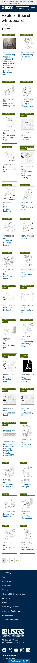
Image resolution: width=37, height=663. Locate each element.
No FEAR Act (6, 598)
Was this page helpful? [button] (19, 661)
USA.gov (5, 603)
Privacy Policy (7, 586)
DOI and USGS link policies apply (14, 594)
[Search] (27, 8)
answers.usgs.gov (8, 659)
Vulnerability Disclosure (10, 607)
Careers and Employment (11, 611)
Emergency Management (11, 619)
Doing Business (7, 615)
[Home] (7, 10)
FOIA (3, 577)
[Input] (22, 8)
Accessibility (6, 573)
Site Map (5, 590)
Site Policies (6, 581)
